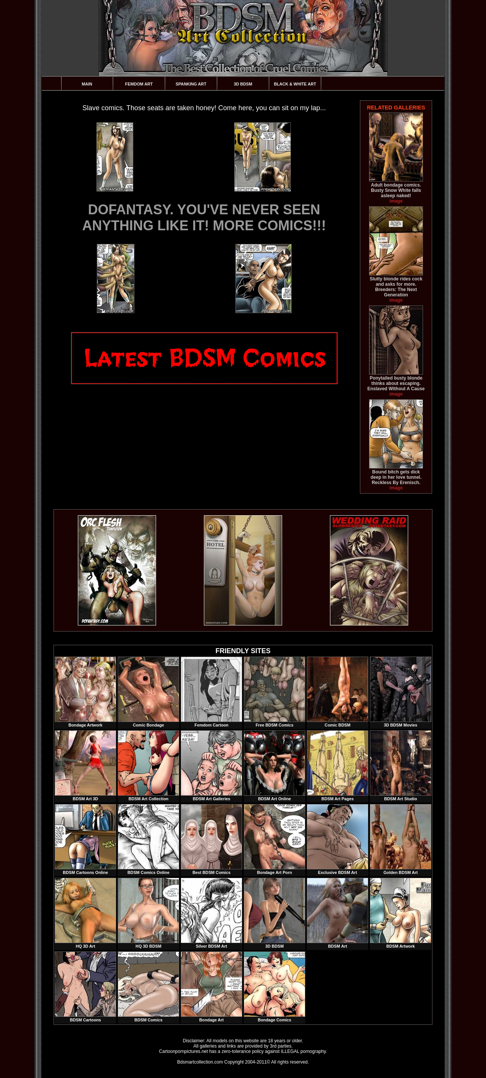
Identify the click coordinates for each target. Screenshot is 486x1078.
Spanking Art (191, 84)
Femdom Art (139, 84)
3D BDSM (243, 84)
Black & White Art (295, 84)
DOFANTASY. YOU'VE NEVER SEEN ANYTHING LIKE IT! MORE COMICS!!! (204, 217)
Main (87, 84)
